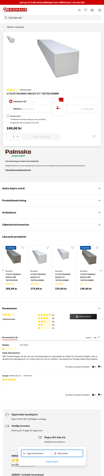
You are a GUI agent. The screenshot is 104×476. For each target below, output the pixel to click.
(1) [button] (53, 315)
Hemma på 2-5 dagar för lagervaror (27, 430)
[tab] (10, 338)
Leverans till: (20, 101)
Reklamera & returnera (54, 441)
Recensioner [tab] (9, 308)
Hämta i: (17, 108)
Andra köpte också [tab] (13, 188)
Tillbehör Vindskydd (15, 27)
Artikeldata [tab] (9, 212)
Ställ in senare (52, 461)
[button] (83, 316)
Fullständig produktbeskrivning (18, 170)
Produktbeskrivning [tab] (14, 200)
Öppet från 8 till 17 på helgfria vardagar (29, 419)
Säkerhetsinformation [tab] (15, 224)
